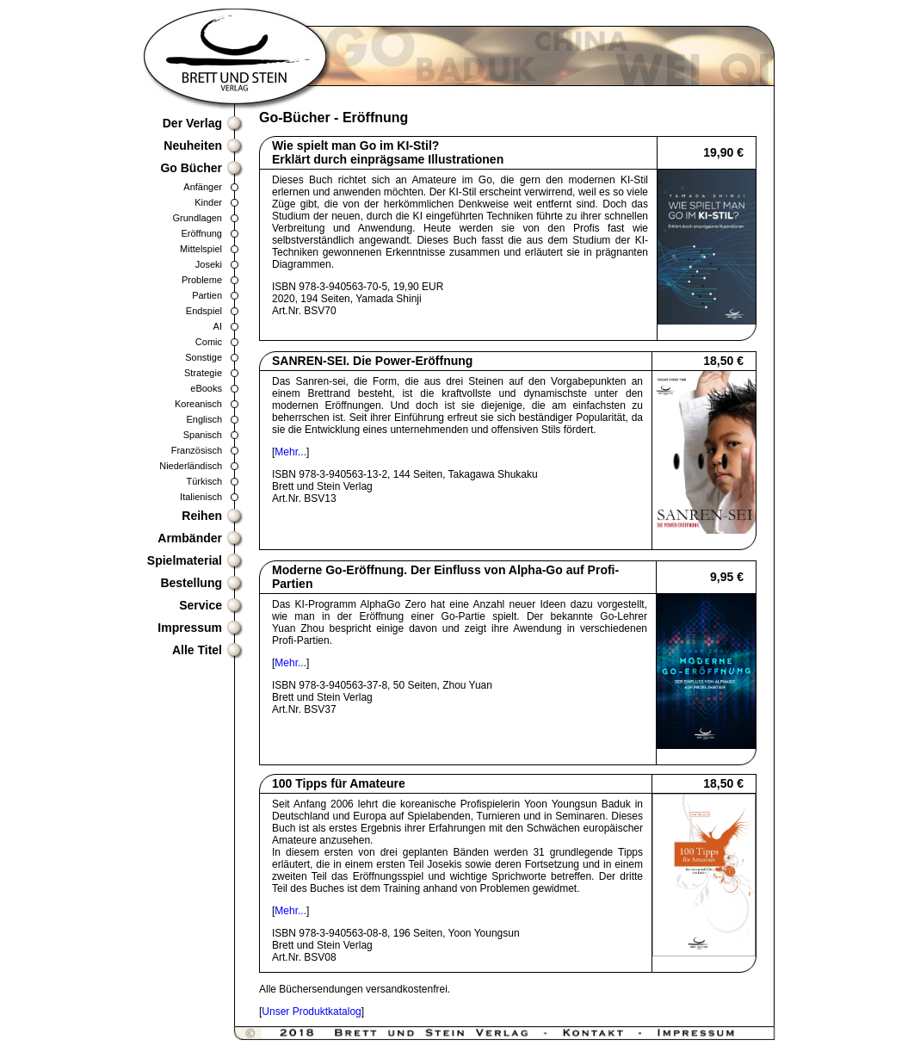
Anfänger (202, 187)
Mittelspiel (201, 249)
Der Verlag (192, 123)
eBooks (206, 388)
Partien (207, 295)
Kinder (208, 202)
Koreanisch (198, 404)
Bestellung (191, 583)
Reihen (202, 516)
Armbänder (189, 538)
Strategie (203, 373)
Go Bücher (191, 168)
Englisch (204, 419)
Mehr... (290, 452)
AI (217, 326)
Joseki (208, 264)
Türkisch (204, 481)
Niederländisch (190, 466)
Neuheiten (193, 145)
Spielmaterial (184, 560)
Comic (208, 342)
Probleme (202, 280)
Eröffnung (201, 233)
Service (200, 605)
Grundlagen (198, 218)
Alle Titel (197, 650)
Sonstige (203, 357)
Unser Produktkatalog (311, 1011)
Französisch (196, 450)
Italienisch (201, 497)
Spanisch (202, 435)
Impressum (189, 627)
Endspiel (204, 311)
